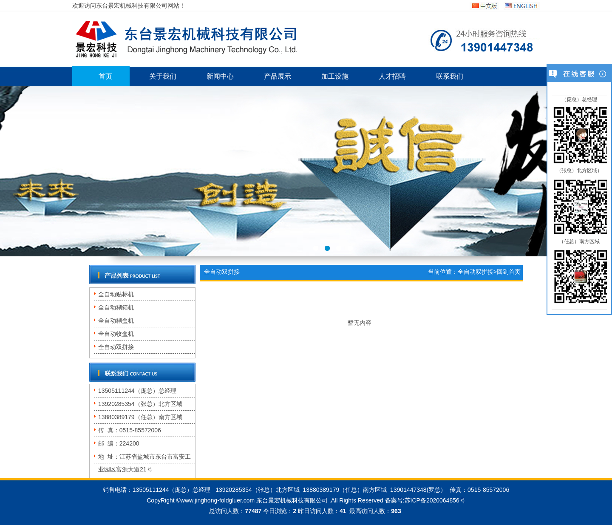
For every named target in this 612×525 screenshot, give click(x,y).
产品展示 (277, 76)
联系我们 (449, 76)
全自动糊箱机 (116, 307)
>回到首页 (507, 271)
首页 (105, 76)
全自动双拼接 (116, 346)
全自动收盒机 (116, 333)
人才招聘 (392, 76)
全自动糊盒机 (116, 320)
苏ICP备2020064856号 (435, 500)
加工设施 (334, 76)
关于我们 (162, 76)
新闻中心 (220, 76)
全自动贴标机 (116, 294)
